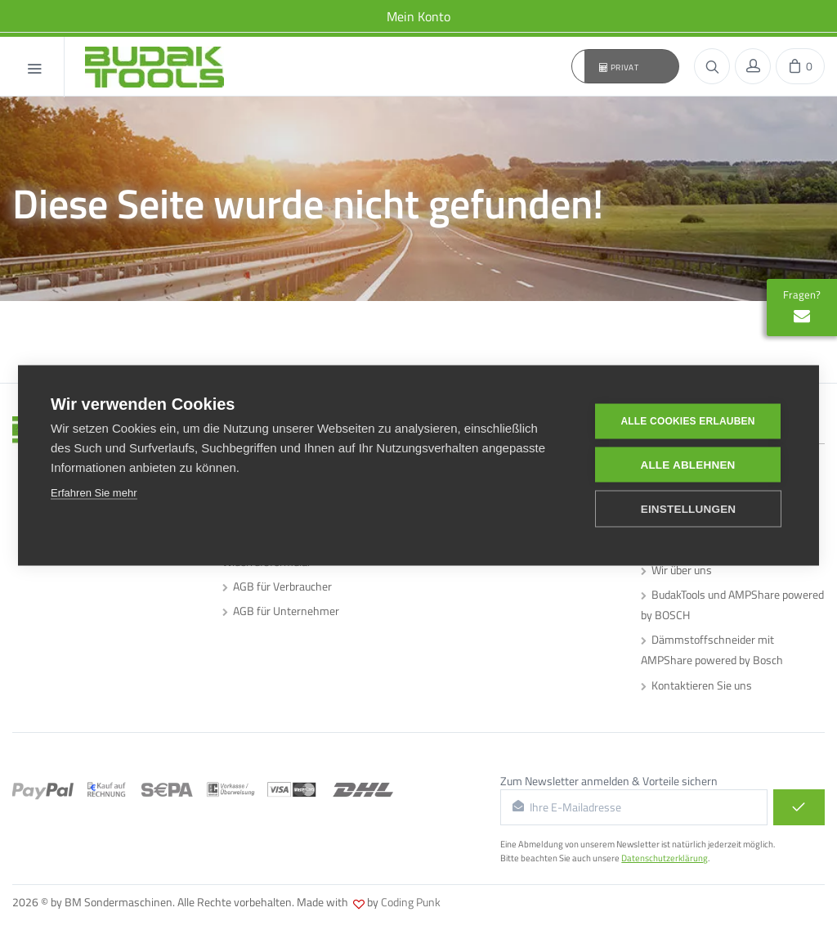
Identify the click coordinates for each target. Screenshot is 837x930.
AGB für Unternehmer (280, 610)
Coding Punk (411, 901)
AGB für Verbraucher (277, 586)
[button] (625, 66)
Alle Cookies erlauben (687, 421)
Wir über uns (676, 569)
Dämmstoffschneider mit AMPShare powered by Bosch (712, 649)
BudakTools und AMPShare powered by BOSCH (732, 604)
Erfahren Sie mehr (94, 492)
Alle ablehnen (687, 464)
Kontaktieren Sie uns (696, 685)
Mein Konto (418, 16)
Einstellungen (688, 508)
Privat (619, 67)
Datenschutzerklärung (664, 858)
